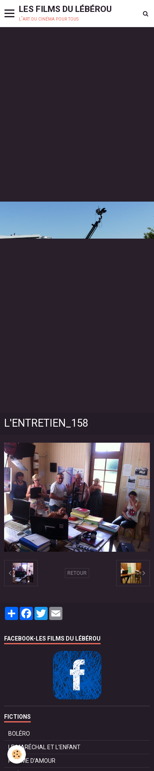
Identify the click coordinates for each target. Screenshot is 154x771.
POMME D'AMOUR (31, 760)
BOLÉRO (19, 733)
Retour (77, 573)
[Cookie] (16, 754)
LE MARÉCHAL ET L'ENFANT (44, 747)
